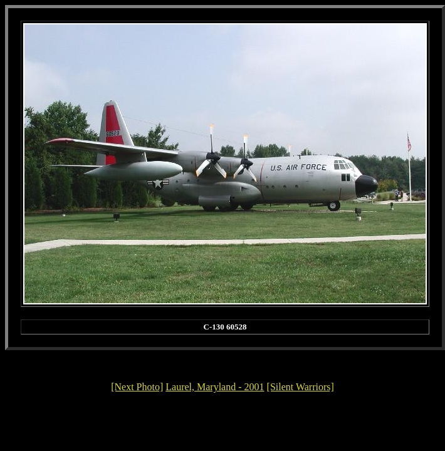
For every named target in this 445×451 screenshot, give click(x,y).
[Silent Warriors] (300, 386)
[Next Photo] (137, 386)
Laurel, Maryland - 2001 (214, 386)
